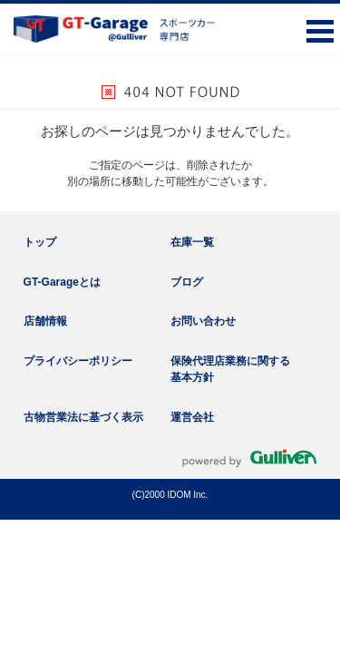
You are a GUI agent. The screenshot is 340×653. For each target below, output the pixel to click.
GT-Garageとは (62, 282)
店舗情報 (45, 321)
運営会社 (192, 417)
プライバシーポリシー (78, 361)
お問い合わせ (203, 321)
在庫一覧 (192, 242)
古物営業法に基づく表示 (83, 417)
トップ (40, 242)
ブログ (186, 282)
